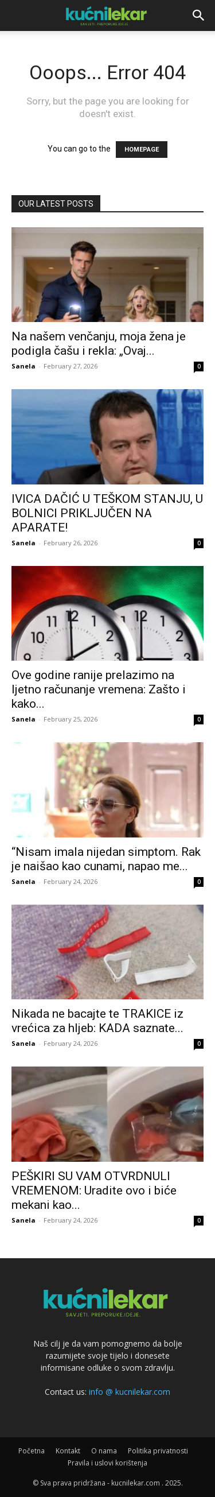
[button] (199, 15)
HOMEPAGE (141, 149)
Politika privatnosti (158, 1451)
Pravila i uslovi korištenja (107, 1463)
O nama (104, 1451)
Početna (31, 1451)
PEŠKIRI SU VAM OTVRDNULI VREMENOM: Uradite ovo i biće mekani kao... (94, 1190)
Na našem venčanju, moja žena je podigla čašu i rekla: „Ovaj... (98, 343)
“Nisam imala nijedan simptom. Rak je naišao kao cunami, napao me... (106, 859)
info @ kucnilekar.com (129, 1391)
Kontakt (68, 1451)
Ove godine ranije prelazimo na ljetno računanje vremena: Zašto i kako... (98, 689)
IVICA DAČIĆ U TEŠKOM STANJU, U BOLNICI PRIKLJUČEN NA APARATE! (107, 513)
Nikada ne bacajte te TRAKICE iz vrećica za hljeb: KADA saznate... (97, 1021)
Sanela (23, 366)
